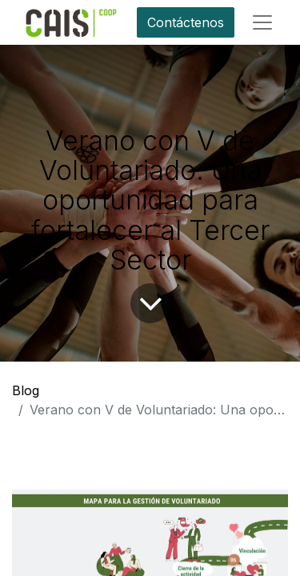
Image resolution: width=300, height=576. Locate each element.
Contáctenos (185, 22)
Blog (25, 390)
